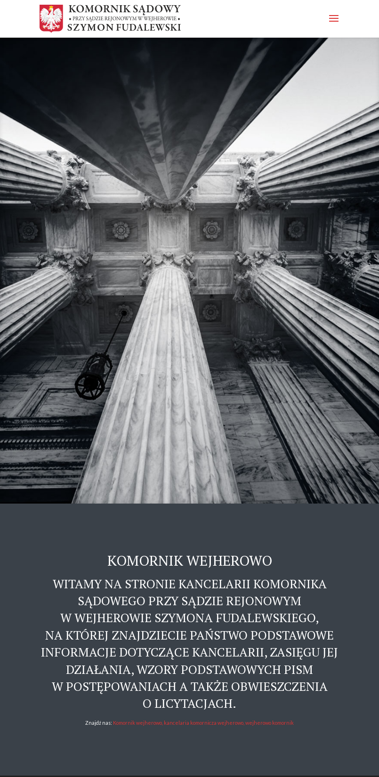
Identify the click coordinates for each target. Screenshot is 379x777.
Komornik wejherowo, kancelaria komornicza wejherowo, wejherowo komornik (203, 723)
